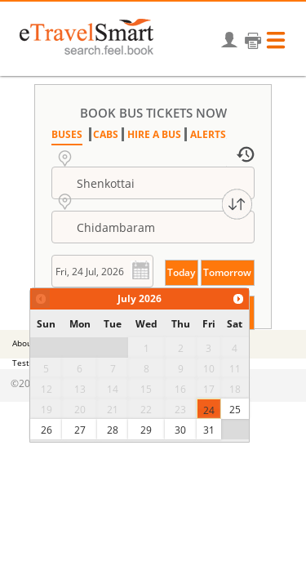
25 (235, 409)
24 (209, 410)
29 (146, 430)
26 (46, 430)
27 (80, 430)
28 (112, 430)
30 (180, 430)
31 (209, 430)
